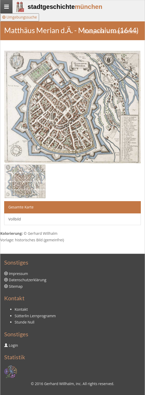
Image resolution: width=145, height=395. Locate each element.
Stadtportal (94, 31)
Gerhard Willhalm (59, 383)
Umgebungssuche (19, 17)
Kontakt (21, 309)
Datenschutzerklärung (27, 279)
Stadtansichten (124, 31)
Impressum (18, 273)
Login (13, 345)
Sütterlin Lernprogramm (35, 315)
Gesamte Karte (21, 207)
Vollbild (14, 219)
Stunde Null (24, 322)
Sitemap (16, 286)
